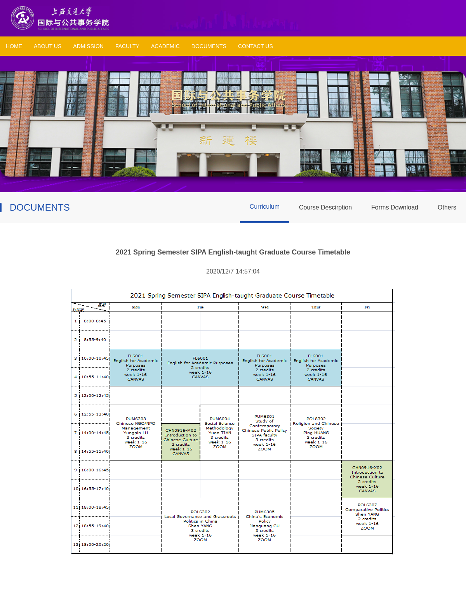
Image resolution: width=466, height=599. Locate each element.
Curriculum (265, 206)
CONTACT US (255, 46)
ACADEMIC (165, 46)
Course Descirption (325, 207)
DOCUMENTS (208, 46)
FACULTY (127, 46)
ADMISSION (88, 46)
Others (447, 207)
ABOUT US (47, 46)
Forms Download (394, 207)
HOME (14, 46)
